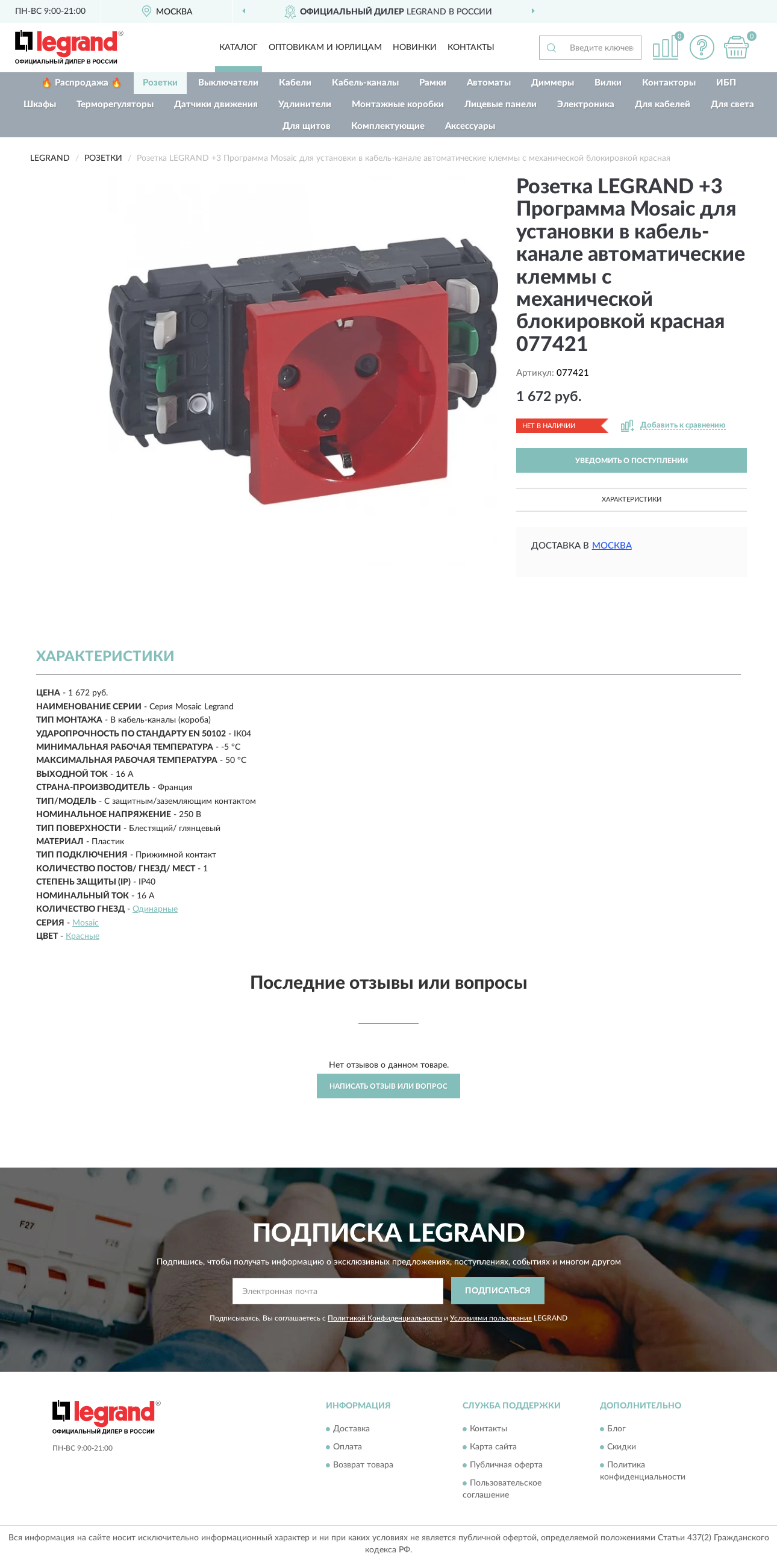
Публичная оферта (506, 1465)
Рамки (432, 82)
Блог (616, 1429)
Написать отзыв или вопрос (388, 1086)
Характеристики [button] (631, 499)
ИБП (726, 82)
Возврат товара (363, 1465)
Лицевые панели (500, 104)
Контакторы (669, 82)
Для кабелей (662, 104)
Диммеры (552, 82)
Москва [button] (612, 545)
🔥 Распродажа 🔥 (81, 82)
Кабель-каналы (365, 82)
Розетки (160, 82)
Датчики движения (216, 104)
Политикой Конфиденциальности (385, 1318)
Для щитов (306, 126)
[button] (701, 47)
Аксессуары (470, 126)
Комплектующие (388, 126)
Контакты (471, 47)
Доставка (351, 1429)
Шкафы (39, 104)
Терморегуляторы (115, 104)
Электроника (585, 104)
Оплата (347, 1447)
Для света (732, 104)
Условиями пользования (491, 1318)
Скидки (621, 1447)
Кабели (295, 82)
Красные (82, 936)
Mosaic (85, 923)
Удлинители (304, 104)
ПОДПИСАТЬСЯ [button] (498, 1291)
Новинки (415, 47)
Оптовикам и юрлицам (325, 47)
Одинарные (155, 909)
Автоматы (489, 82)
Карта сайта (493, 1447)
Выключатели (228, 82)
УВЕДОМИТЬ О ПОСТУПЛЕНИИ (631, 460)
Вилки (608, 82)
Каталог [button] (238, 47)
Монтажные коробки (398, 104)
